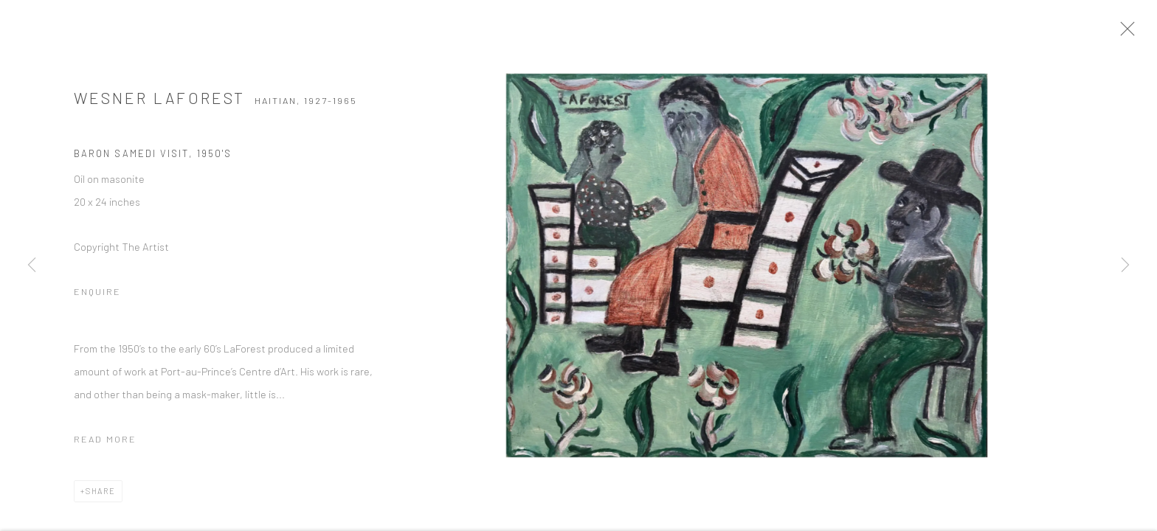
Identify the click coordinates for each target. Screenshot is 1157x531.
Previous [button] (31, 265)
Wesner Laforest (159, 103)
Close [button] (1141, 33)
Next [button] (1125, 265)
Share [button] (101, 497)
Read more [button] (105, 445)
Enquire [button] (97, 297)
